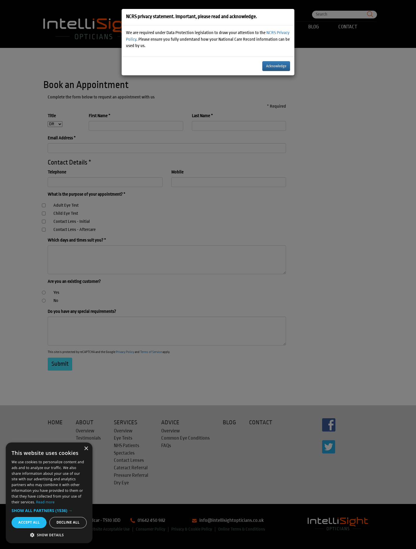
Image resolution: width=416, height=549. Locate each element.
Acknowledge (276, 66)
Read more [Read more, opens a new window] (45, 502)
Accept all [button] (29, 522)
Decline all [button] (68, 522)
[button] (49, 510)
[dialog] (49, 492)
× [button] (86, 449)
